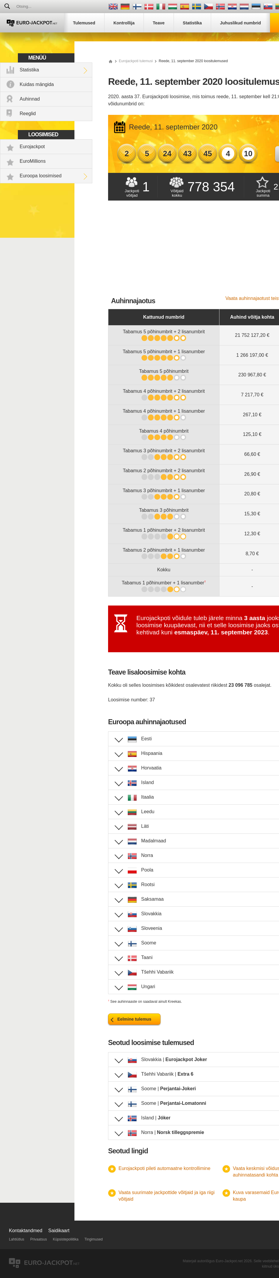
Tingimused (93, 1239)
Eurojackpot (32, 146)
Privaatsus (38, 1239)
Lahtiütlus (16, 1239)
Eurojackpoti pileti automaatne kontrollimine (165, 1168)
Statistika (29, 69)
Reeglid (28, 113)
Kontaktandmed (25, 1230)
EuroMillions (33, 161)
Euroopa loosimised (41, 175)
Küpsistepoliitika (65, 1239)
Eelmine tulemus (134, 1019)
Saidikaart (58, 1230)
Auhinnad (30, 98)
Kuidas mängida (37, 84)
